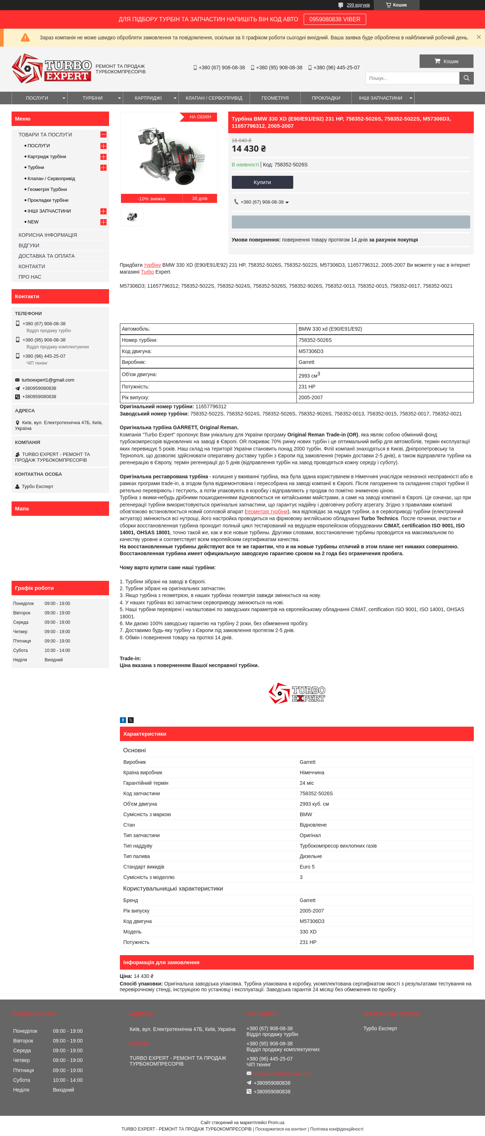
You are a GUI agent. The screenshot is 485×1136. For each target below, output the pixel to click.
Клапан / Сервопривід (51, 178)
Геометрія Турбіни (47, 189)
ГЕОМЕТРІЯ (275, 98)
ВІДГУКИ (29, 245)
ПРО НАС (30, 277)
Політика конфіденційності (337, 1129)
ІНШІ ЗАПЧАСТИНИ (380, 98)
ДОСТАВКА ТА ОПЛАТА (47, 256)
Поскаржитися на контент (281, 1129)
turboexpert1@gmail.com (48, 380)
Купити (262, 182)
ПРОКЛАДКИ (326, 98)
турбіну (152, 265)
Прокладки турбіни (48, 200)
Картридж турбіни (47, 156)
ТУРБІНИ (93, 98)
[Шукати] (466, 78)
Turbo (147, 272)
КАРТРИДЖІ (148, 98)
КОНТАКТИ (32, 266)
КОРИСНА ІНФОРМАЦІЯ (48, 235)
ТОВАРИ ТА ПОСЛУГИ (45, 135)
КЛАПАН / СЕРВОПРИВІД (214, 98)
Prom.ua (276, 1122)
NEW (33, 222)
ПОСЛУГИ (37, 98)
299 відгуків (358, 5)
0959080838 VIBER (334, 19)
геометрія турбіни (266, 511)
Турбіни (36, 167)
